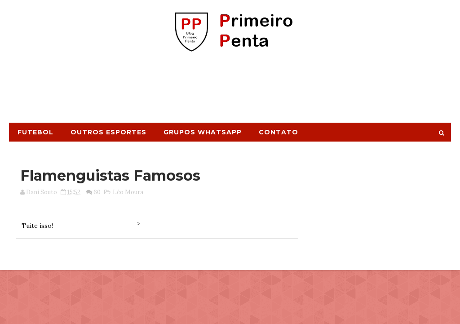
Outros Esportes (108, 132)
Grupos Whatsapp (203, 132)
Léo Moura (128, 192)
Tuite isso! (37, 226)
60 (97, 192)
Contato (278, 132)
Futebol (35, 132)
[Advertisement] (230, 91)
